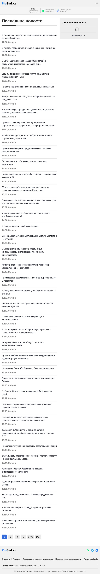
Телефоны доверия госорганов (65, 10)
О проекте (6, 559)
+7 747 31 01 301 (38, 565)
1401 (33, 9)
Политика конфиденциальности (68, 559)
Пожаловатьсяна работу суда (49, 10)
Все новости (77, 36)
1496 (30, 537)
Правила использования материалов (38, 559)
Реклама (16, 559)
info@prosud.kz (25, 565)
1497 (38, 537)
